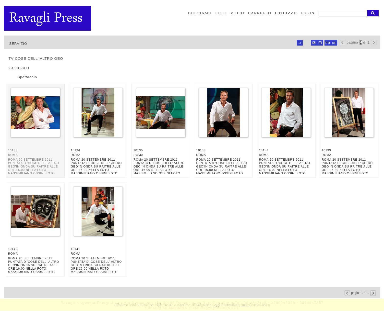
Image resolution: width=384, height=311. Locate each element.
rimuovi (245, 305)
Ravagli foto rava (48, 18)
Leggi (216, 305)
